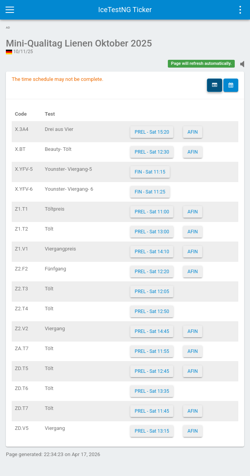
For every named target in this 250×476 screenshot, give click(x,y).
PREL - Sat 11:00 (152, 212)
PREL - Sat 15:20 (152, 132)
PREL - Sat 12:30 (152, 152)
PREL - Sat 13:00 (152, 231)
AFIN (192, 132)
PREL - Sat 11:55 (152, 351)
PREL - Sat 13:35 (152, 391)
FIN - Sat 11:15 (150, 172)
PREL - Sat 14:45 (152, 331)
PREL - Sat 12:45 (152, 371)
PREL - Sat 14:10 (152, 251)
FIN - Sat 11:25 (150, 192)
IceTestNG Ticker (125, 9)
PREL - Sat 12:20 (152, 271)
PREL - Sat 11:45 (152, 411)
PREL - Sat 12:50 (152, 311)
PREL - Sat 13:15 (152, 431)
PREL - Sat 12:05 (152, 291)
